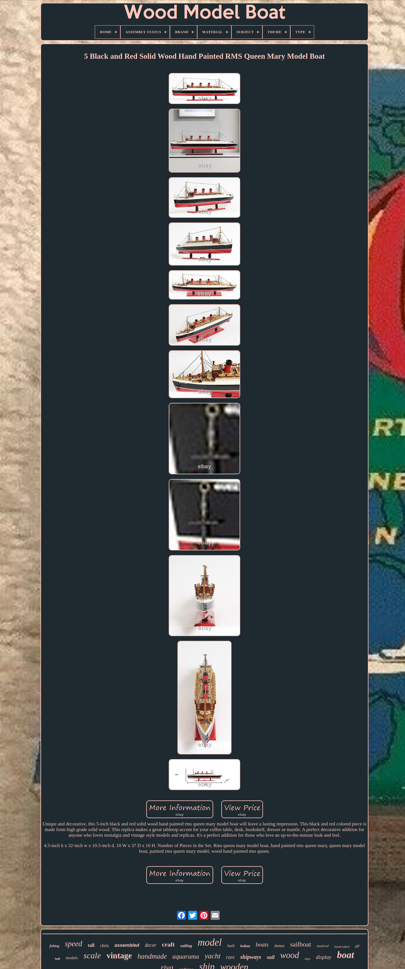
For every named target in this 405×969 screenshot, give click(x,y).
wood (289, 955)
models (72, 958)
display (323, 957)
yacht (212, 956)
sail (270, 957)
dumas (279, 946)
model (210, 942)
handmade (152, 956)
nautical (323, 946)
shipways (250, 957)
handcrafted (341, 946)
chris (104, 945)
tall (91, 945)
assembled (126, 945)
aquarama (185, 956)
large (307, 958)
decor (150, 945)
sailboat (300, 944)
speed (73, 944)
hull (57, 958)
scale (92, 955)
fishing (54, 946)
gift (357, 946)
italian (245, 946)
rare (230, 957)
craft (168, 944)
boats (262, 944)
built (231, 946)
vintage (119, 955)
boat (345, 955)
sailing (186, 945)
